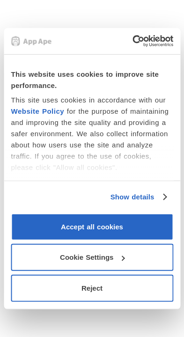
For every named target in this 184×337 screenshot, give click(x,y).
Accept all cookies (92, 226)
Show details (132, 197)
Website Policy (37, 111)
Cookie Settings (92, 257)
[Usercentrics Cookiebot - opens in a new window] (132, 41)
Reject (92, 288)
